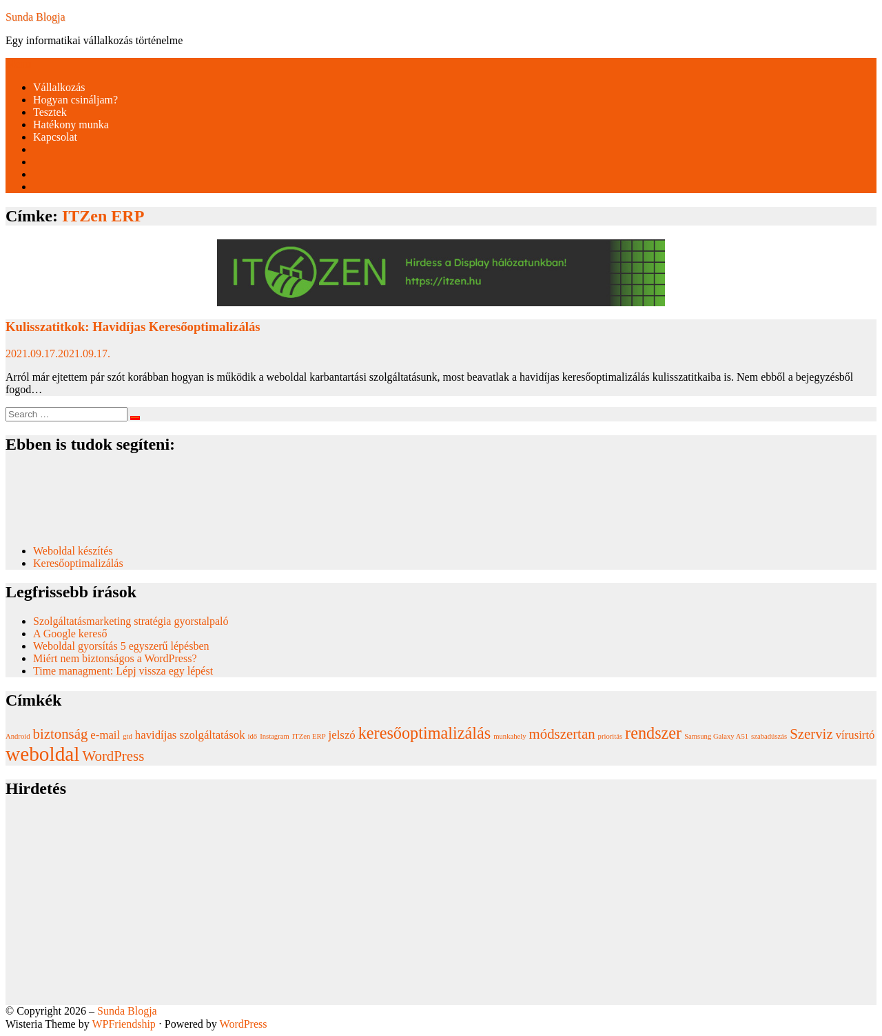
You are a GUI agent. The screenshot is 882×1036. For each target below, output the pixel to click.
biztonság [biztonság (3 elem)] (60, 734)
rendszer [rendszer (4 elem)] (653, 733)
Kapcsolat (55, 137)
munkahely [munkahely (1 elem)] (509, 736)
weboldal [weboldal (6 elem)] (43, 754)
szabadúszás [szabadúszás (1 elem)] (769, 736)
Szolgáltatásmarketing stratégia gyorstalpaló (132, 621)
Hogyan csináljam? (75, 100)
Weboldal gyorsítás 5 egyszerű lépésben (121, 646)
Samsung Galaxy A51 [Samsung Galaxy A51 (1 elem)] (716, 736)
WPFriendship (123, 1024)
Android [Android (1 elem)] (18, 736)
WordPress (243, 1024)
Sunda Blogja (35, 17)
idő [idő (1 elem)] (253, 736)
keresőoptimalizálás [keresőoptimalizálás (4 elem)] (424, 733)
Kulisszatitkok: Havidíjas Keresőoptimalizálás (133, 326)
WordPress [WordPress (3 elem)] (114, 756)
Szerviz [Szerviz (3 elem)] (811, 734)
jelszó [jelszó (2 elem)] (342, 734)
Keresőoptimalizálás (78, 563)
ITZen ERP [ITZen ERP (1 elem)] (309, 736)
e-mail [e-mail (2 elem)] (105, 734)
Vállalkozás (59, 87)
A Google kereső (70, 633)
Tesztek (50, 112)
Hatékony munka (71, 124)
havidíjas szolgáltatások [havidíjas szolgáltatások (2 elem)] (190, 734)
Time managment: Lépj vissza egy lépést (123, 671)
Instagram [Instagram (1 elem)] (274, 736)
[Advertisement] (419, 908)
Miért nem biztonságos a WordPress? (114, 658)
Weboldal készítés (74, 551)
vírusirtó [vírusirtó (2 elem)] (855, 734)
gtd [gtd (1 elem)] (127, 736)
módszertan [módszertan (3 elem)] (562, 734)
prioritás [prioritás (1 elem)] (610, 736)
